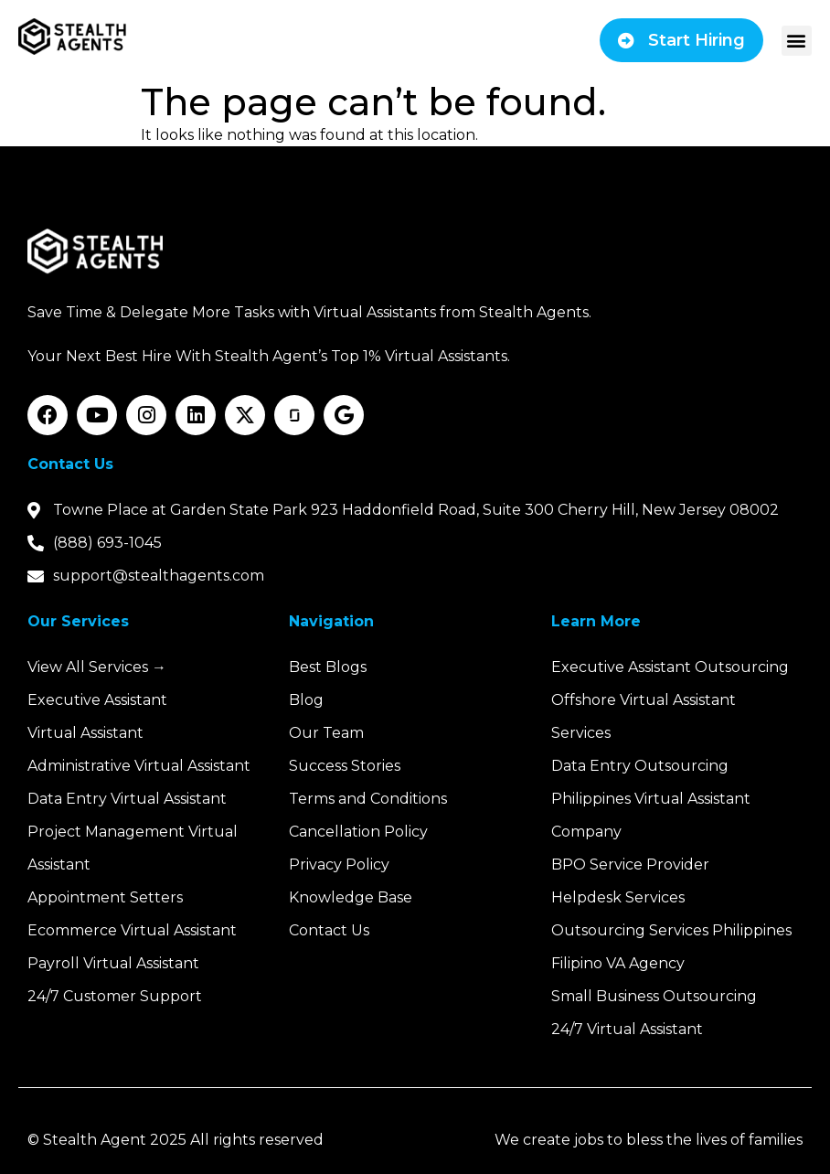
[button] (797, 41)
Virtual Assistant (85, 733)
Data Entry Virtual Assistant (127, 798)
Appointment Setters (105, 897)
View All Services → (96, 667)
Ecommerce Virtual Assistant (132, 930)
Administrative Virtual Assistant (138, 765)
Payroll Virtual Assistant (113, 963)
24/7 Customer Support (114, 996)
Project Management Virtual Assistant (132, 848)
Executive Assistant (97, 700)
